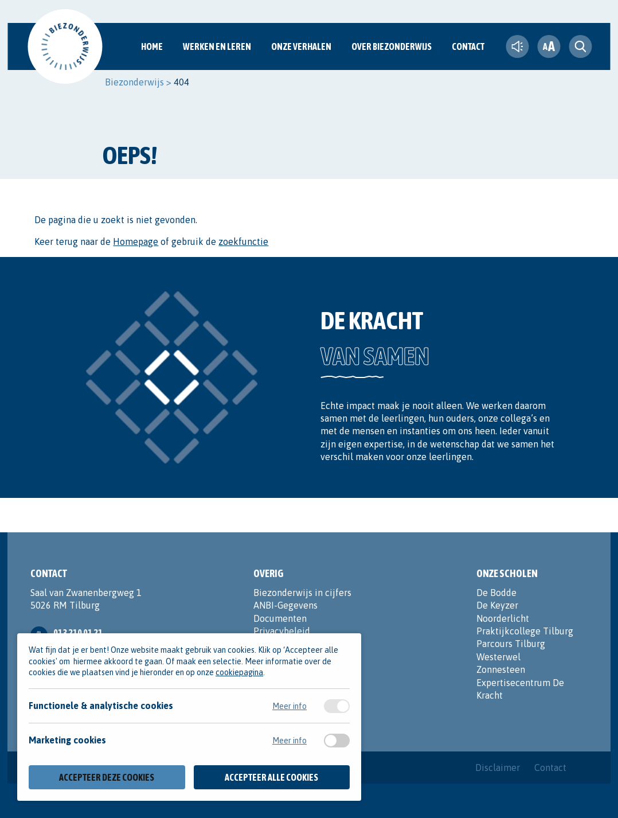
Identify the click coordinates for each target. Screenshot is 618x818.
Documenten (280, 618)
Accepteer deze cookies (106, 777)
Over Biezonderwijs (391, 46)
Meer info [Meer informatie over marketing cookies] (289, 740)
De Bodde (496, 592)
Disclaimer (497, 767)
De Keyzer (497, 605)
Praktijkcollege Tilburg (524, 631)
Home (152, 46)
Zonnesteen (500, 669)
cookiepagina (239, 672)
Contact (468, 46)
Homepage (135, 241)
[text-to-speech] (517, 46)
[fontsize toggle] (548, 46)
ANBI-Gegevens (285, 605)
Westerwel (498, 657)
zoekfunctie (243, 241)
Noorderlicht (502, 618)
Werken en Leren (217, 46)
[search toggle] (580, 46)
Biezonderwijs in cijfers (302, 592)
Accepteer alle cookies (271, 777)
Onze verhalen (301, 46)
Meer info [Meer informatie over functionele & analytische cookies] (289, 706)
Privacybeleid (281, 631)
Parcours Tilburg (510, 643)
